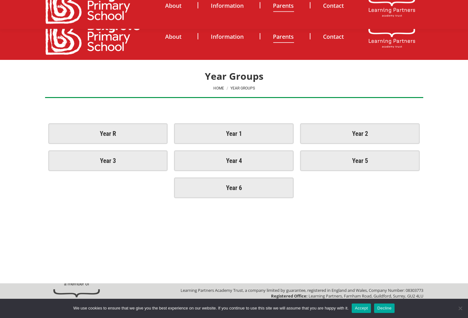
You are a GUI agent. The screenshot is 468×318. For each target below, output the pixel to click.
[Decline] (460, 308)
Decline (384, 308)
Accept (361, 308)
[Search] (367, 6)
